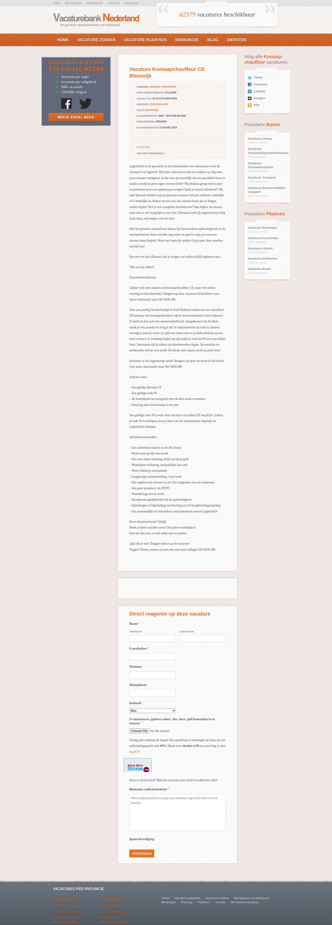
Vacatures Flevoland (111, 896)
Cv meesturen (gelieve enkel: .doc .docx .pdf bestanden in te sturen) (172, 721)
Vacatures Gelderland (112, 901)
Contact (114, 3)
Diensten (236, 40)
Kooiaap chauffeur (163, 86)
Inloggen (131, 3)
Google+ (259, 98)
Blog (212, 40)
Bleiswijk (152, 110)
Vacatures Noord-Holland (114, 912)
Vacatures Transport (262, 177)
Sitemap (187, 902)
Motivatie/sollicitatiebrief (149, 789)
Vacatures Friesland (65, 901)
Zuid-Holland (159, 104)
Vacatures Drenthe (64, 896)
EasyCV (134, 752)
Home (63, 40)
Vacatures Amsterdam (263, 238)
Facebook (260, 84)
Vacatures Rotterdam (262, 227)
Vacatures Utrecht (260, 248)
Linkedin (260, 91)
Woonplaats (137, 685)
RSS (257, 105)
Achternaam (186, 631)
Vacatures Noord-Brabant (68, 912)
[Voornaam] (152, 638)
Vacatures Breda (259, 269)
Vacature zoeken (96, 40)
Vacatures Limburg (110, 906)
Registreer (73, 3)
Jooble (220, 902)
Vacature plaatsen (145, 40)
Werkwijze (187, 40)
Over (56, 3)
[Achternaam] (202, 638)
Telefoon (135, 667)
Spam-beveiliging (141, 839)
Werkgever (94, 3)
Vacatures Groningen (65, 906)
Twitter (258, 77)
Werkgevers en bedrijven (252, 898)
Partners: (204, 902)
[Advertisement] (76, 163)
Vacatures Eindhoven (262, 258)
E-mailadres (139, 648)
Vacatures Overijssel (65, 917)
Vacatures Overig (260, 138)
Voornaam (136, 631)
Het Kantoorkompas (245, 902)
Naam (134, 624)
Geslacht (135, 703)
